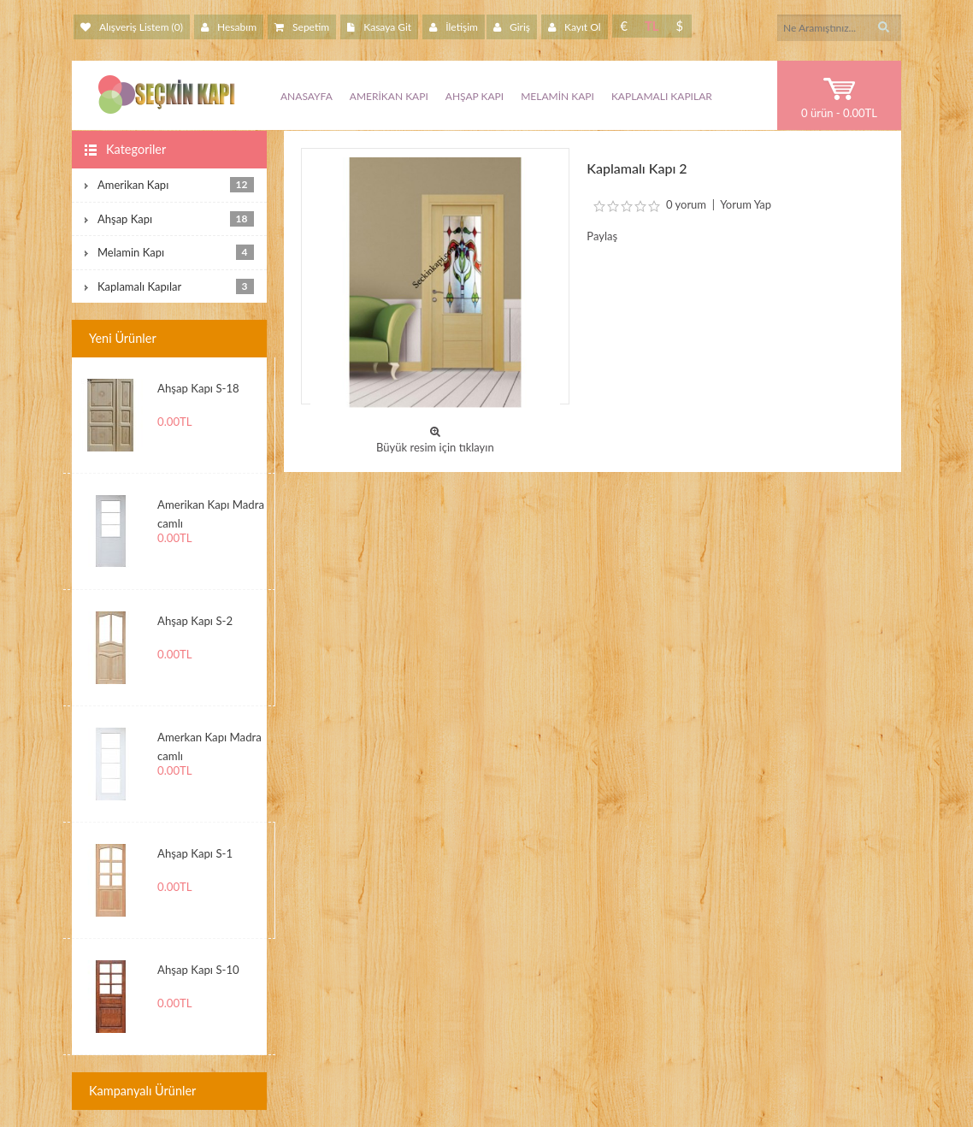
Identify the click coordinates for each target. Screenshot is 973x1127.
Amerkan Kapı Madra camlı (209, 744)
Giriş (511, 27)
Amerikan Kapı (389, 96)
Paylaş (602, 236)
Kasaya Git (379, 27)
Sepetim (301, 27)
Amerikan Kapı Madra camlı (210, 511)
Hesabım (229, 27)
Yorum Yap (745, 204)
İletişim (453, 27)
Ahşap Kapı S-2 (195, 621)
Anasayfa (306, 96)
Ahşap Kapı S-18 (198, 388)
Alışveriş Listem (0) (131, 27)
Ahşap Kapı (474, 96)
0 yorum (686, 204)
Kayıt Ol (574, 27)
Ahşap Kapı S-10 (198, 970)
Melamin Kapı (557, 96)
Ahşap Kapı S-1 (195, 853)
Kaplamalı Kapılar (661, 96)
